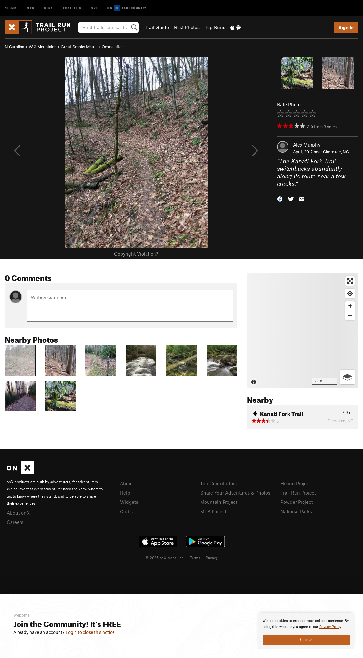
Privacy (212, 557)
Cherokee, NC (336, 151)
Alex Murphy (306, 144)
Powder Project (296, 502)
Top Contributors (218, 483)
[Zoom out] (350, 315)
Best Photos (187, 27)
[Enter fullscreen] (350, 281)
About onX (18, 513)
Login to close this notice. (91, 632)
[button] (280, 198)
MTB (31, 8)
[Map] (302, 330)
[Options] (347, 377)
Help (125, 492)
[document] (306, 631)
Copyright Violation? (136, 254)
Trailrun (72, 8)
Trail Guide (157, 27)
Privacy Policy (330, 627)
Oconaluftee (113, 46)
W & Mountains (42, 46)
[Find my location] (350, 293)
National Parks (296, 511)
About (126, 483)
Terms (195, 557)
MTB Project (213, 511)
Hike (48, 8)
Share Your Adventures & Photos (235, 492)
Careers (15, 522)
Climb (11, 8)
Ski (94, 8)
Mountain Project (218, 502)
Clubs (126, 511)
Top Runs (215, 27)
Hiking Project (295, 483)
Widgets (129, 502)
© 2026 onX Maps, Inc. (165, 557)
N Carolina (14, 46)
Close (306, 639)
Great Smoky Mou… (79, 46)
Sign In (346, 27)
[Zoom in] (350, 306)
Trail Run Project (298, 492)
